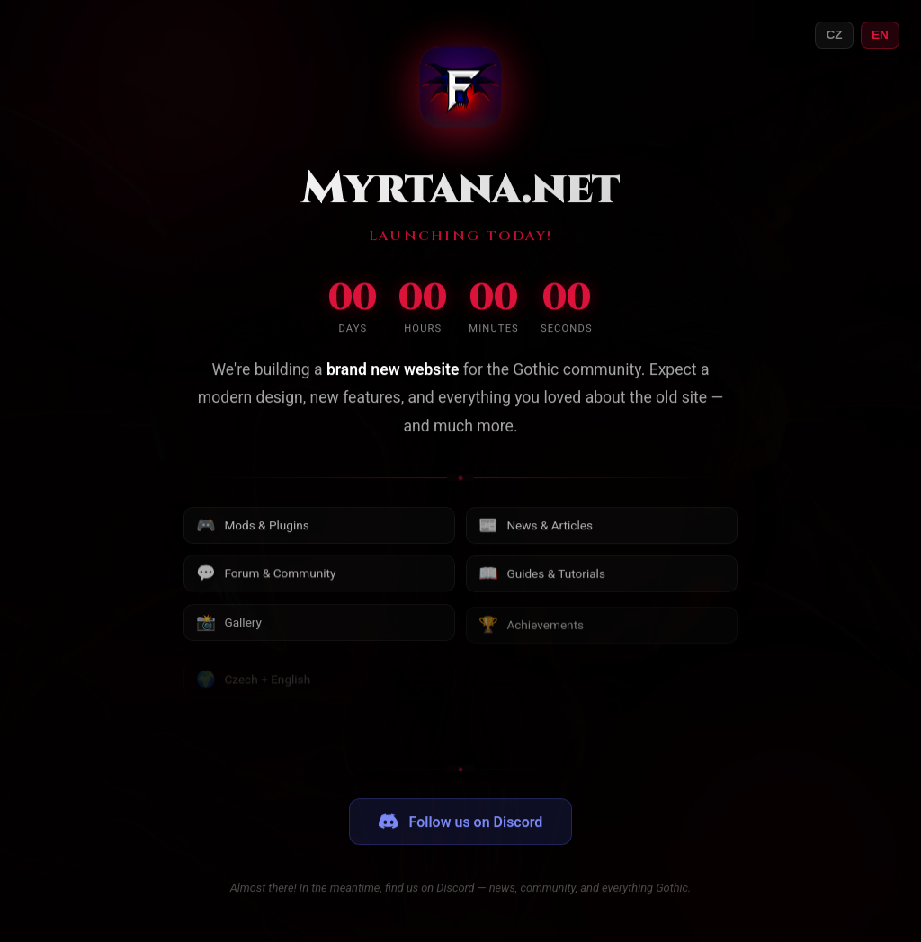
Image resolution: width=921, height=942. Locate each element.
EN (880, 34)
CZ (834, 34)
